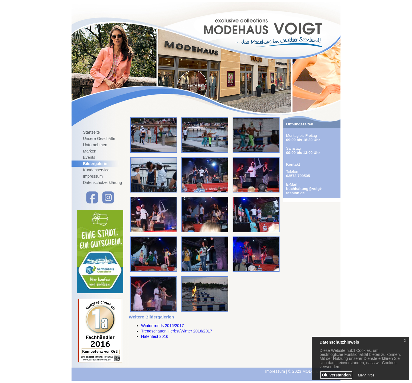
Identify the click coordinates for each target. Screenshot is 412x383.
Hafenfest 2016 (154, 336)
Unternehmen (95, 145)
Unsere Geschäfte (99, 138)
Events (89, 157)
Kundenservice (96, 170)
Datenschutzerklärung (102, 182)
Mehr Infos (366, 375)
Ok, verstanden (336, 375)
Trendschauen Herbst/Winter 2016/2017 (176, 331)
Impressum (93, 176)
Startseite (91, 132)
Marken (89, 151)
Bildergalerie (95, 163)
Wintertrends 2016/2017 (162, 325)
